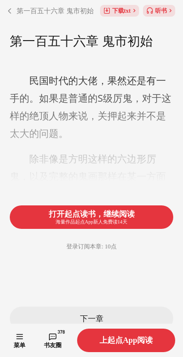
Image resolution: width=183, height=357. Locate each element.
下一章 (91, 318)
